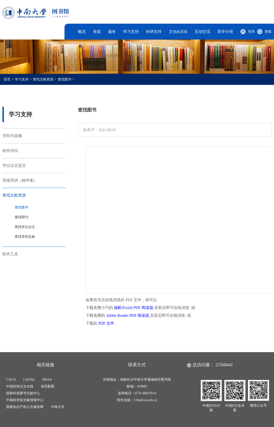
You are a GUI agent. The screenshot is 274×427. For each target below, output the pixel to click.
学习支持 (131, 32)
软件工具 (10, 254)
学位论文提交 (14, 165)
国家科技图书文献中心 (23, 393)
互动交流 (202, 32)
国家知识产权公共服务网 (25, 407)
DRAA (47, 379)
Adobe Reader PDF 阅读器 (127, 315)
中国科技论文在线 (19, 386)
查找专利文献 (25, 236)
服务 (112, 32)
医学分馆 (225, 32)
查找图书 (64, 79)
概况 (82, 32)
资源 (97, 32)
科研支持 (154, 32)
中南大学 (57, 407)
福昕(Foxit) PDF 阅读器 (133, 308)
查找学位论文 (25, 227)
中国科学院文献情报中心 (25, 400)
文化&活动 (178, 32)
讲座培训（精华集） (19, 180)
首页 (7, 79)
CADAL (29, 379)
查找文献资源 (43, 79)
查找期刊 (21, 217)
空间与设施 (12, 136)
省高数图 (47, 386)
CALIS (11, 379)
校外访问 (10, 151)
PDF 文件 (106, 323)
